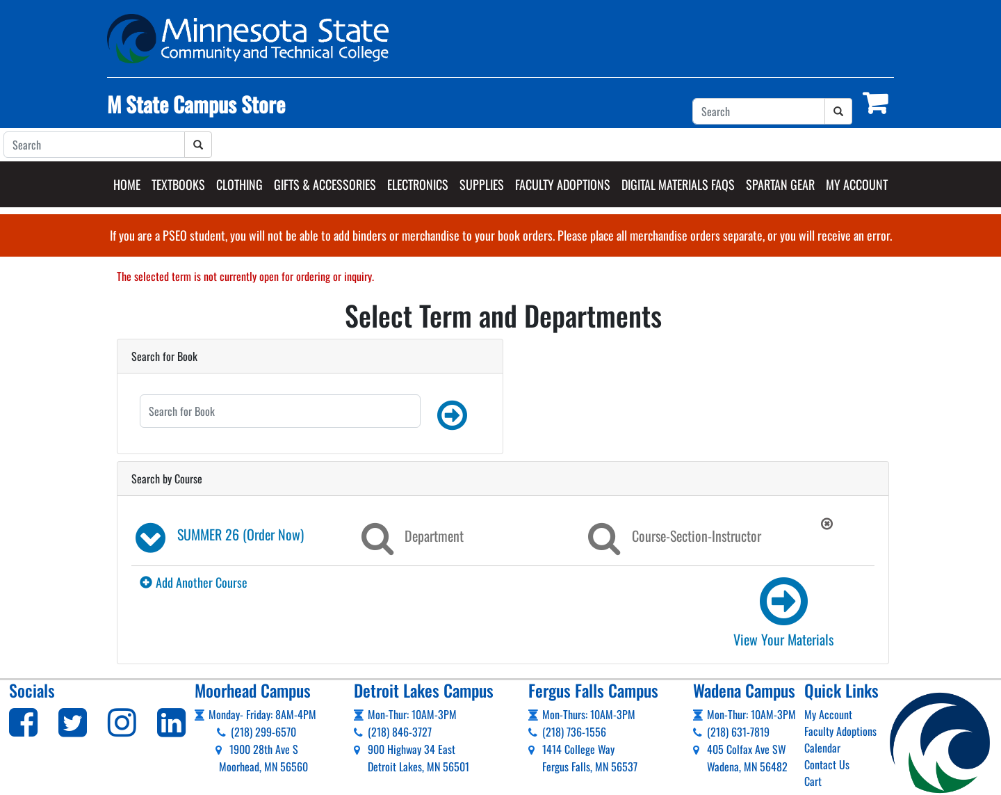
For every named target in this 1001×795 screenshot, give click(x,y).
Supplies (481, 184)
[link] (781, 611)
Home (126, 184)
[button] (452, 415)
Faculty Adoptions (562, 184)
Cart (813, 781)
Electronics (417, 184)
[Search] (758, 111)
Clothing (239, 184)
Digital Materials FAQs (678, 184)
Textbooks (178, 184)
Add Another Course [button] (193, 582)
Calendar (822, 747)
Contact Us (826, 764)
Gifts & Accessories (325, 184)
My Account (857, 184)
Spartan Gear (780, 184)
